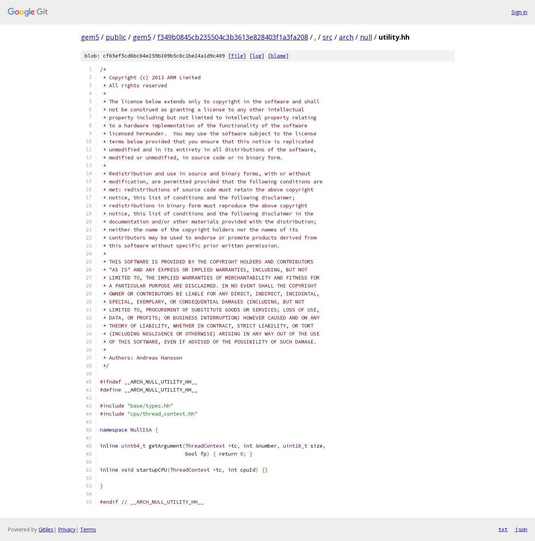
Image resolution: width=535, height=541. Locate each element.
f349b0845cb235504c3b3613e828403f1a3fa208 (232, 37)
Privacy (67, 529)
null (366, 37)
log (257, 56)
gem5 (90, 37)
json (521, 529)
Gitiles (46, 529)
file (237, 56)
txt (503, 529)
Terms (88, 529)
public (116, 37)
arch (346, 37)
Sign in (519, 12)
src (328, 37)
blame (278, 56)
